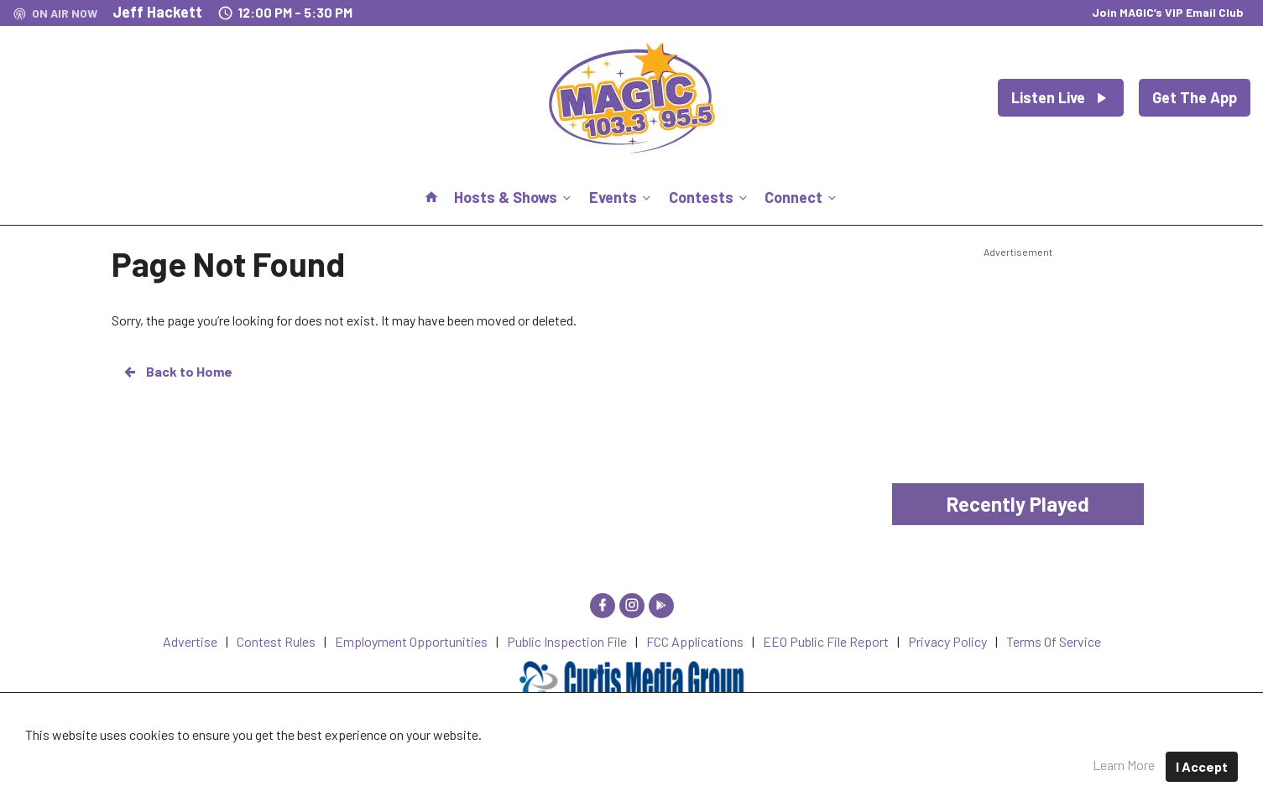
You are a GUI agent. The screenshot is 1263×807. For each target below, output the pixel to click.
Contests (709, 197)
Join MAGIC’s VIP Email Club (1168, 12)
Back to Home (177, 371)
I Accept (1202, 766)
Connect (802, 197)
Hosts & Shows (514, 197)
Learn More (1124, 765)
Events (621, 197)
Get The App (1194, 97)
